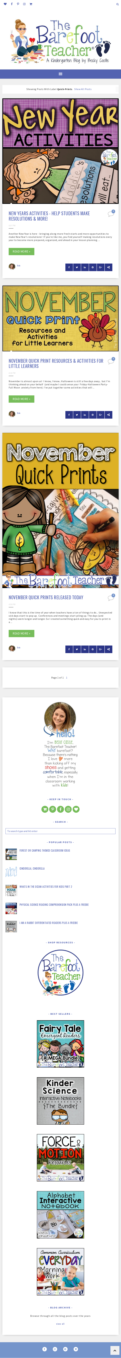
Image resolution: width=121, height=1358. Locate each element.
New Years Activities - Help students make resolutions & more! (49, 216)
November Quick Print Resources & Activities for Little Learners (56, 363)
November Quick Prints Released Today (46, 597)
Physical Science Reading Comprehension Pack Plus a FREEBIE (54, 905)
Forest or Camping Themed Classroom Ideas (45, 850)
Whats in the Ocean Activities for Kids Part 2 (46, 887)
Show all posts (83, 89)
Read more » (21, 251)
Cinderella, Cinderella (32, 868)
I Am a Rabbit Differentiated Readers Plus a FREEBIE (49, 923)
